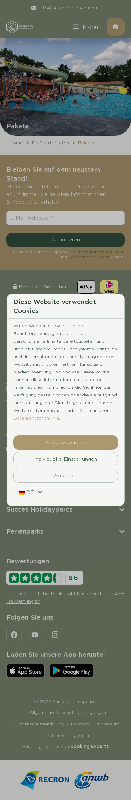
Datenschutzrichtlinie (36, 417)
